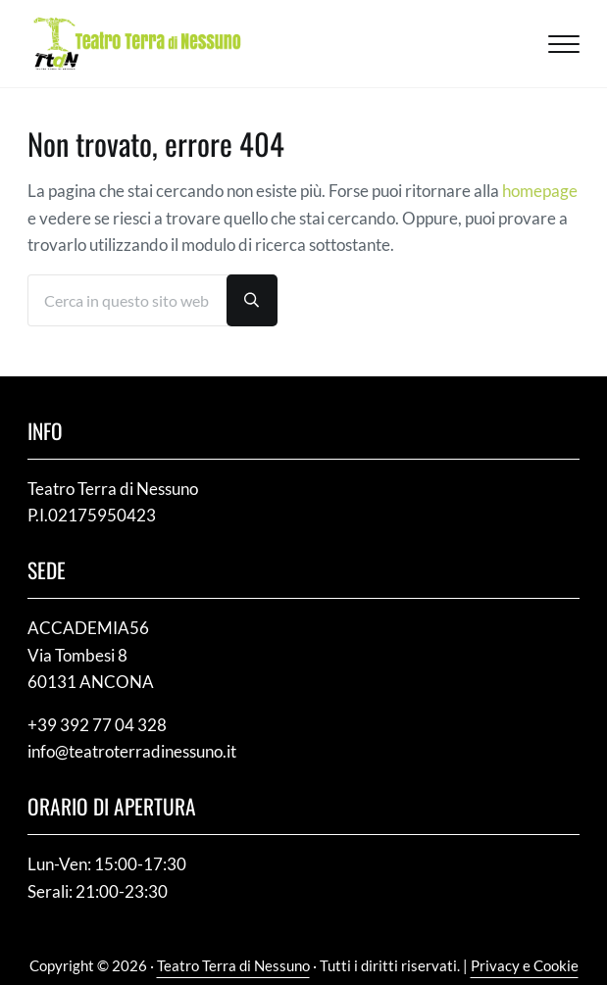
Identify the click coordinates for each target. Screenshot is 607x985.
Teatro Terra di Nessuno (233, 965)
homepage (540, 190)
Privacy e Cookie (525, 965)
